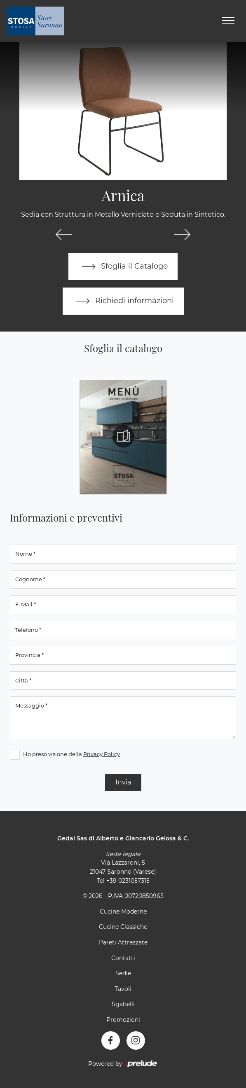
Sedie (123, 973)
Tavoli (123, 989)
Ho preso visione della (71, 754)
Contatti (123, 958)
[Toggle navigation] (228, 21)
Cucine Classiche (123, 926)
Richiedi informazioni (123, 301)
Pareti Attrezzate (123, 942)
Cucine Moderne (123, 911)
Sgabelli (123, 1004)
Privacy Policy (101, 754)
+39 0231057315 (128, 880)
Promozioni (123, 1019)
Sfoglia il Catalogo (123, 266)
